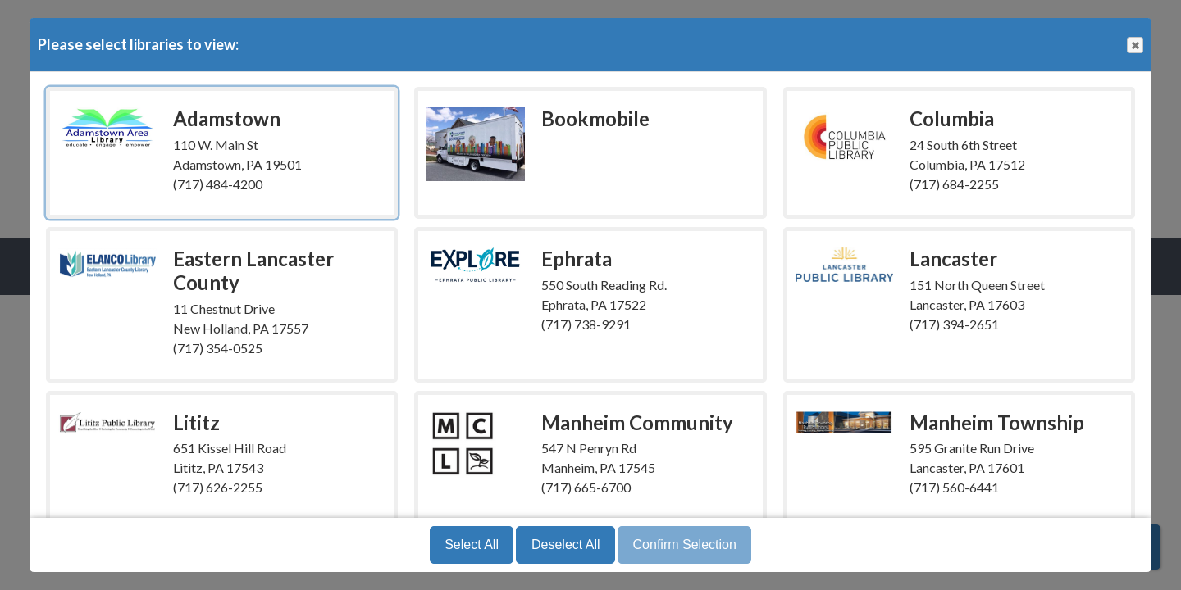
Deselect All (565, 544)
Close (1134, 45)
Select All (472, 544)
